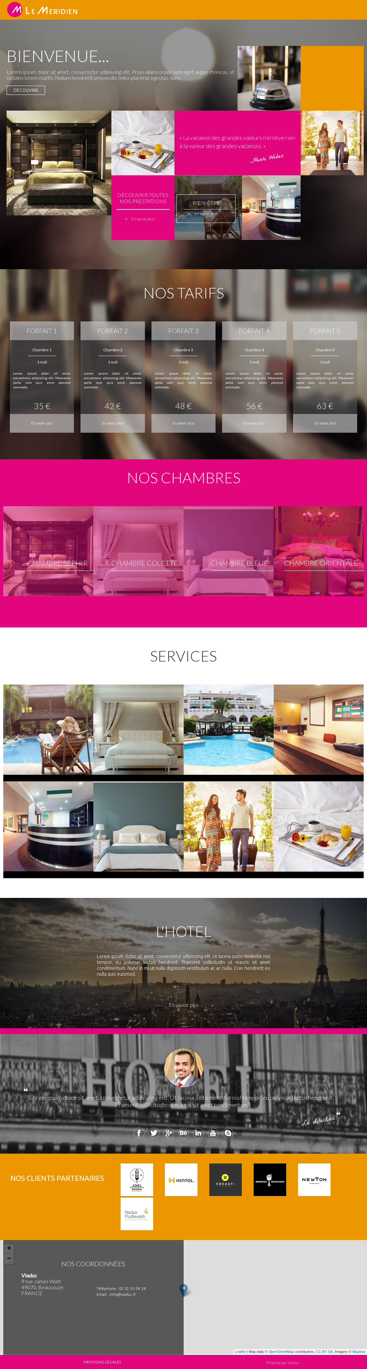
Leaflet (240, 1352)
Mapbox (359, 1352)
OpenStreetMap (281, 1352)
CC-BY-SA (324, 1352)
